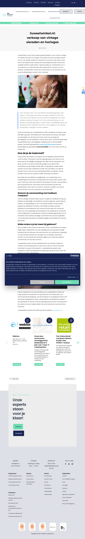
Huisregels (65, 485)
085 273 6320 (51, 463)
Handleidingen (48, 491)
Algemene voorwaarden (68, 494)
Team (63, 482)
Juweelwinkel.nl (57, 310)
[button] (78, 342)
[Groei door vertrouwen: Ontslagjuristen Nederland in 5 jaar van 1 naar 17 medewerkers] (42, 325)
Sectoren (29, 2)
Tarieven (36, 2)
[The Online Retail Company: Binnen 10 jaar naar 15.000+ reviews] (64, 325)
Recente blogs (48, 476)
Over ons (50, 2)
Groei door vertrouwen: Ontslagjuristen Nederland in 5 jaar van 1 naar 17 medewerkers (41, 341)
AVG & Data (65, 500)
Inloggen (57, 5)
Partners (43, 2)
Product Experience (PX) (54, 11)
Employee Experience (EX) (38, 11)
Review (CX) (11, 495)
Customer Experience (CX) (22, 11)
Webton (16, 336)
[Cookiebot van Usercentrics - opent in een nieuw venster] (71, 256)
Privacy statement (66, 497)
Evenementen (47, 488)
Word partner (29, 476)
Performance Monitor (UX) (15, 516)
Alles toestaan (67, 282)
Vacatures (64, 488)
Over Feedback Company (68, 479)
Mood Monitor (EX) (13, 503)
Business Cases (48, 479)
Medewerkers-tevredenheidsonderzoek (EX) (15, 508)
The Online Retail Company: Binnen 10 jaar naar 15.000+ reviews (63, 339)
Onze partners (30, 479)
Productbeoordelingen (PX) (15, 513)
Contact (57, 2)
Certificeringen (48, 494)
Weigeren (42, 282)
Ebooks (46, 482)
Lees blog (17, 364)
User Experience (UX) (55, 18)
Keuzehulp (66, 11)
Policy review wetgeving (68, 503)
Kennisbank (47, 485)
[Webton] (21, 325)
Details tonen (72, 277)
